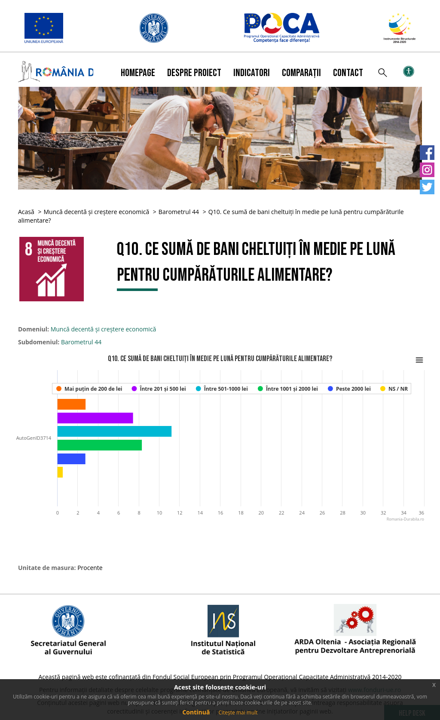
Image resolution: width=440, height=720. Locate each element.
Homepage (138, 73)
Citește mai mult (237, 712)
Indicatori (251, 73)
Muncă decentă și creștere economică (96, 212)
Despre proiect (194, 73)
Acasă (26, 212)
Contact (348, 73)
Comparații (301, 73)
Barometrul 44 (179, 212)
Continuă (196, 712)
